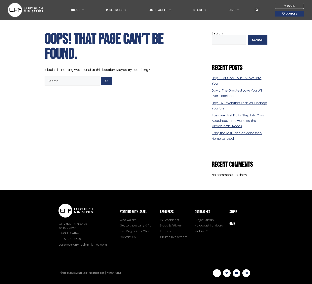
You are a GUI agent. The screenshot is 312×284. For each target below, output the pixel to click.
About (77, 10)
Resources (116, 10)
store (233, 211)
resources (167, 211)
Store (200, 10)
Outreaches (160, 10)
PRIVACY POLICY (114, 273)
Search (217, 33)
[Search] (106, 81)
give (232, 223)
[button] (257, 10)
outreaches (202, 211)
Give (234, 10)
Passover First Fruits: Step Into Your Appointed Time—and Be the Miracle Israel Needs (238, 120)
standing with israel (133, 211)
